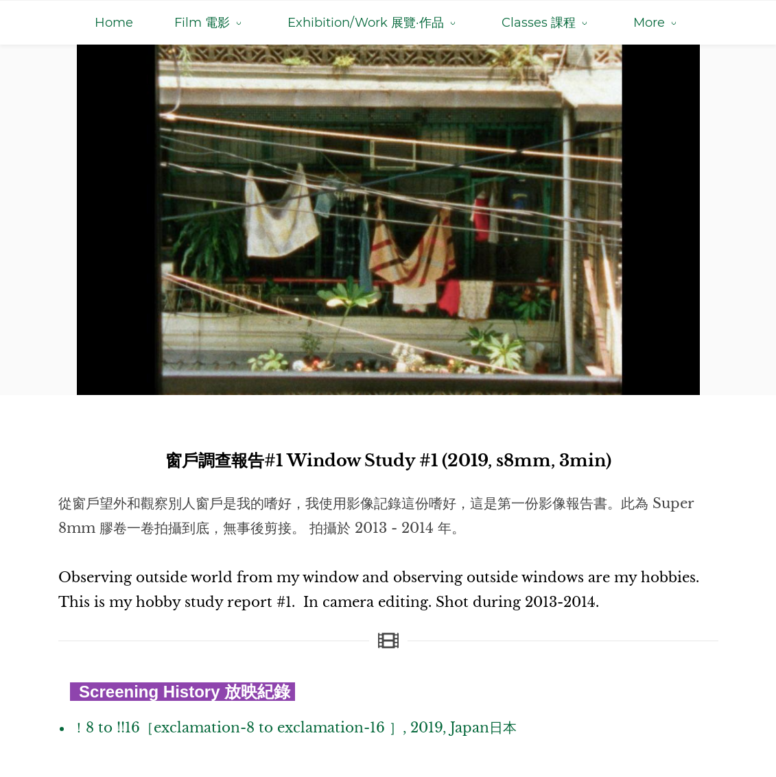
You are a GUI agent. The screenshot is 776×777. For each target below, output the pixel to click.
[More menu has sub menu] (657, 22)
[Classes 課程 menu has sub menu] (547, 23)
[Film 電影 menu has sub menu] (210, 23)
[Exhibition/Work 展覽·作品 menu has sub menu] (373, 23)
